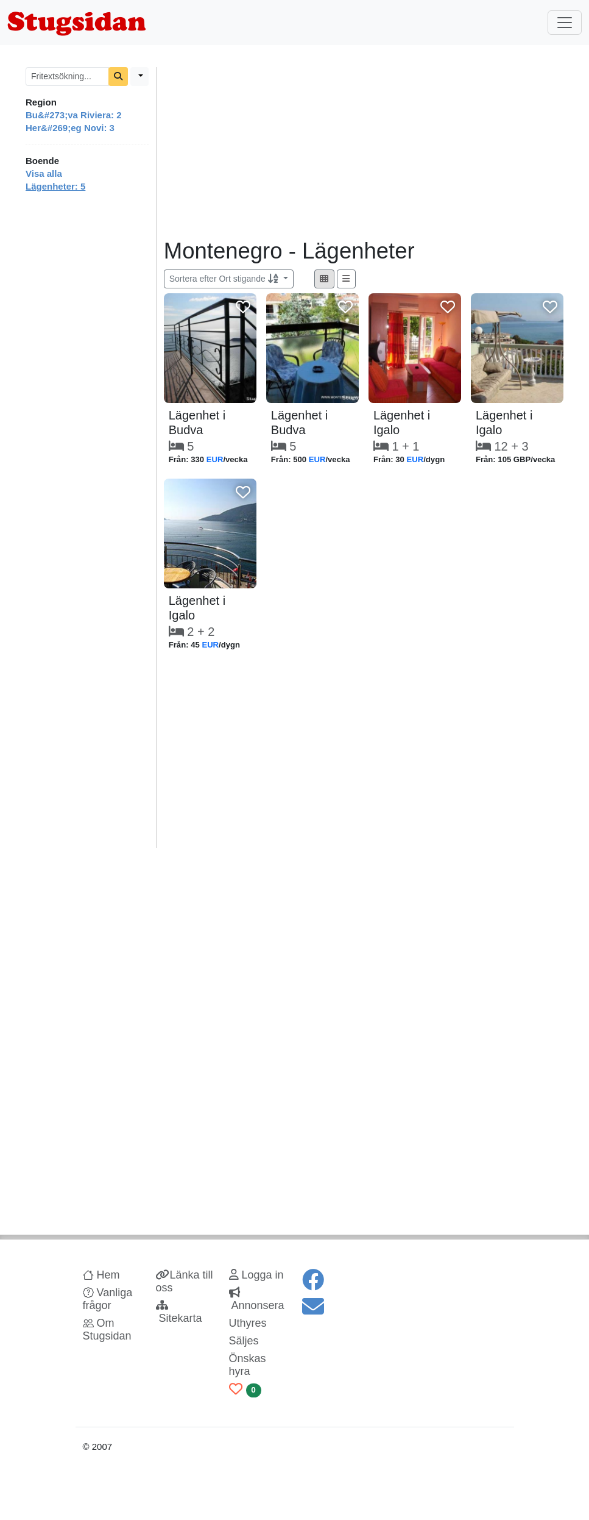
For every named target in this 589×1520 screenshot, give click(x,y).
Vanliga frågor (108, 1298)
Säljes (244, 1341)
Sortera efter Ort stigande (225, 279)
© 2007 (98, 1446)
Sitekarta (179, 1311)
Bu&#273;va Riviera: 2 (74, 115)
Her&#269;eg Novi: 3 (70, 128)
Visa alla (44, 173)
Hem (101, 1275)
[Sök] (118, 76)
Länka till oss (184, 1281)
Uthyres (248, 1323)
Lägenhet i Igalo (401, 423)
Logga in (256, 1275)
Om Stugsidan (107, 1329)
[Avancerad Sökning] (139, 76)
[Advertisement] (363, 152)
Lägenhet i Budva (197, 423)
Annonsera (256, 1298)
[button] (324, 278)
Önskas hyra (247, 1364)
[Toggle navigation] (565, 22)
